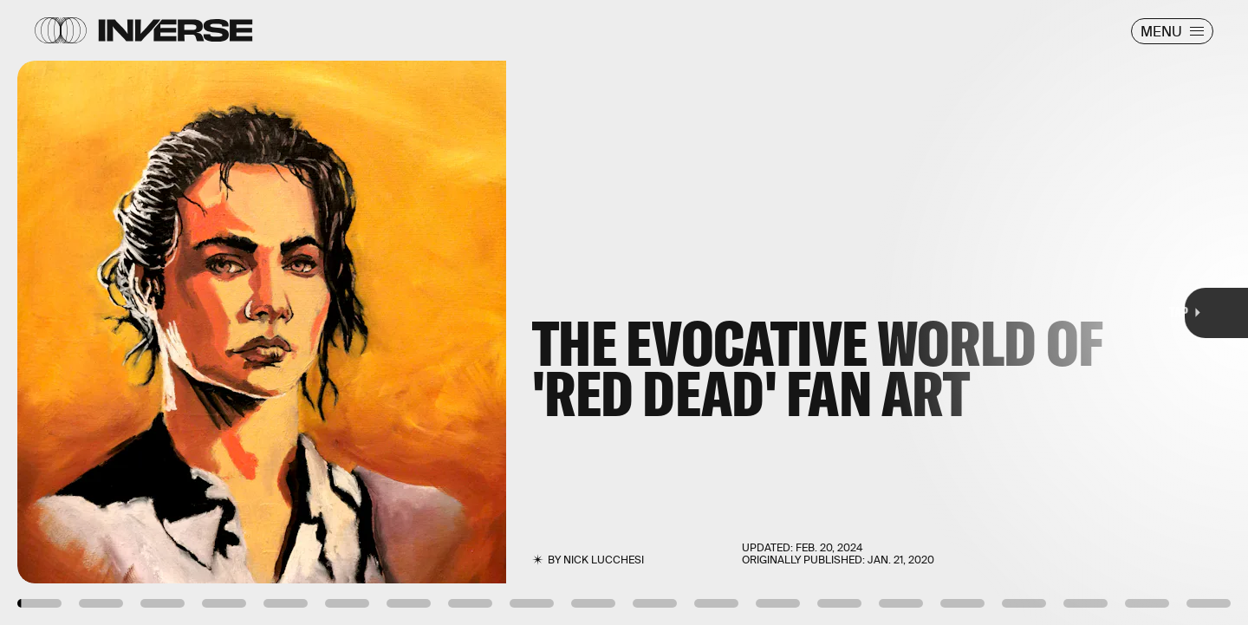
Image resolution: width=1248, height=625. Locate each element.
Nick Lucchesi (603, 560)
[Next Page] (830, 312)
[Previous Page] (206, 312)
